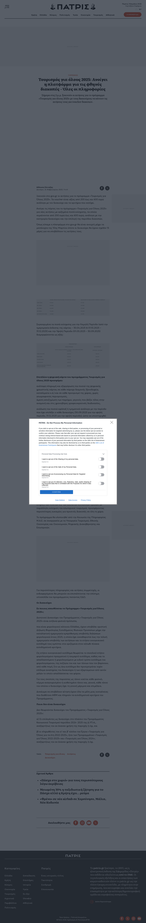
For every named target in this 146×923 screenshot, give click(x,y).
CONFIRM (56, 492)
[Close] (112, 423)
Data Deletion (60, 500)
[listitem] (73, 454)
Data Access (72, 500)
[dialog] (73, 461)
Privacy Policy (86, 500)
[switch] (101, 459)
